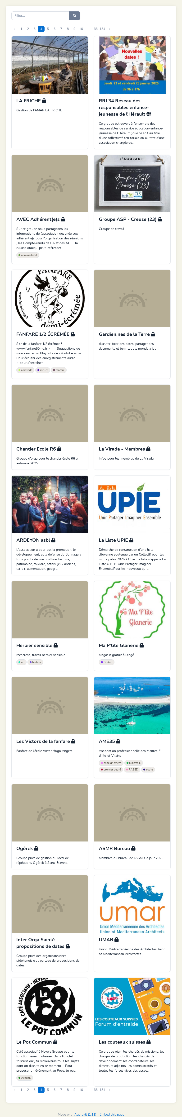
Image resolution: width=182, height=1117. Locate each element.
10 (81, 29)
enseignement (111, 762)
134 (102, 29)
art (21, 662)
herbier (35, 662)
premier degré (111, 769)
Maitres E (134, 762)
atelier (42, 370)
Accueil (24, 1077)
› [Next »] (109, 29)
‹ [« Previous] (14, 29)
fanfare (58, 370)
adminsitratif (27, 255)
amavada (25, 370)
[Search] (40, 15)
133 (95, 29)
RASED (132, 769)
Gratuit (106, 662)
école (148, 769)
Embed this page (112, 1114)
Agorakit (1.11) (85, 1114)
